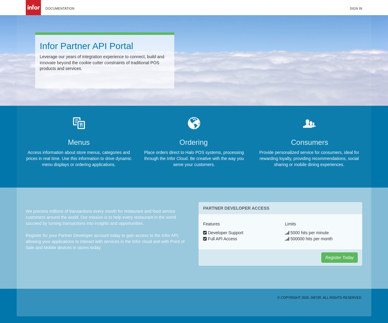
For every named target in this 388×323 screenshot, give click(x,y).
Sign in (356, 8)
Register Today (339, 257)
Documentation (60, 8)
